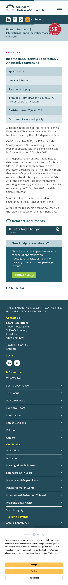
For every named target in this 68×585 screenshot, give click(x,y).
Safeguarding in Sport (19, 473)
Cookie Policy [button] (44, 550)
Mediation (12, 458)
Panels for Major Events (20, 487)
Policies (10, 430)
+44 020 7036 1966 (17, 345)
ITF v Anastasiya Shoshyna (24, 229)
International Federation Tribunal (26, 495)
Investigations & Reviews (21, 465)
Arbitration (12, 450)
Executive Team (15, 408)
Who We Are (13, 378)
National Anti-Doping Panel (22, 480)
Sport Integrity (14, 510)
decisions (22, 29)
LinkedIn (8, 19)
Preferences (34, 578)
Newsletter (21, 19)
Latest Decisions (16, 423)
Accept (34, 565)
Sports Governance (17, 385)
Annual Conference (17, 523)
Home (9, 29)
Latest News (13, 415)
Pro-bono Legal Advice (19, 502)
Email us (11, 348)
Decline (34, 571)
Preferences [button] (54, 553)
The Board (12, 393)
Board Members (15, 400)
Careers (10, 438)
